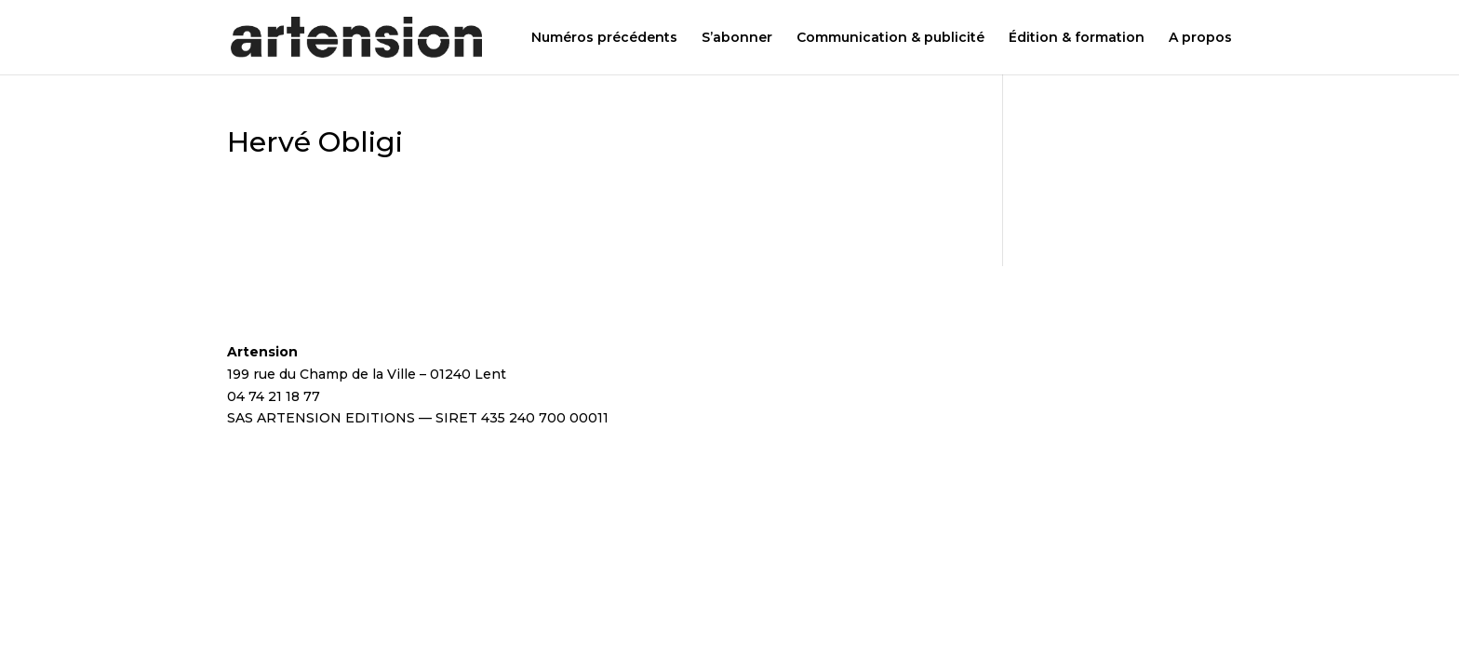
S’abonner (737, 38)
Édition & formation (1076, 38)
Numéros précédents (604, 38)
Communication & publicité (890, 38)
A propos (1200, 38)
